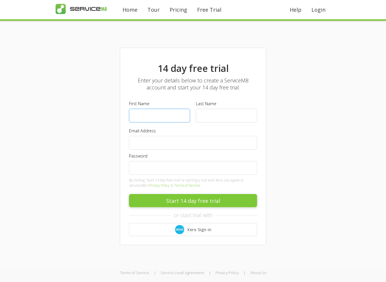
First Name (139, 103)
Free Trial (209, 9)
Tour (153, 9)
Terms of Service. (187, 185)
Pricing (178, 9)
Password (138, 156)
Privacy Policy (159, 185)
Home (130, 9)
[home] (81, 9)
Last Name (206, 103)
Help (295, 9)
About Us (258, 272)
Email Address (142, 131)
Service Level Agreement (182, 272)
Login (318, 9)
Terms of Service (134, 272)
